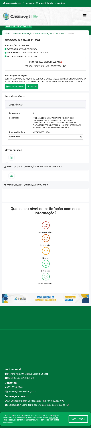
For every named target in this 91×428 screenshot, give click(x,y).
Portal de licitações (43, 33)
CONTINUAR (78, 418)
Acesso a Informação (22, 33)
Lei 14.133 (59, 33)
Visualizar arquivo (15, 86)
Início (7, 33)
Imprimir (32, 86)
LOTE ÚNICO (16, 104)
